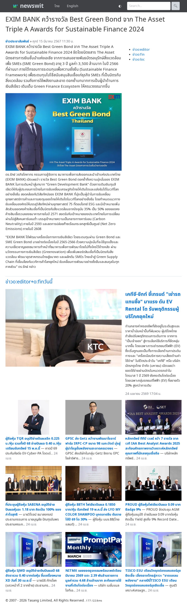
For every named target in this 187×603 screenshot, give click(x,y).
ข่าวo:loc (139, 59)
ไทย (57, 6)
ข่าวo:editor (141, 49)
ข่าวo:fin (138, 54)
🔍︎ (175, 5)
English (72, 6)
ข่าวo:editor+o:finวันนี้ (28, 282)
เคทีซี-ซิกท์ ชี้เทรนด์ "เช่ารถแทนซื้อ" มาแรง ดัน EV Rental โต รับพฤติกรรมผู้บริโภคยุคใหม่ (153, 305)
